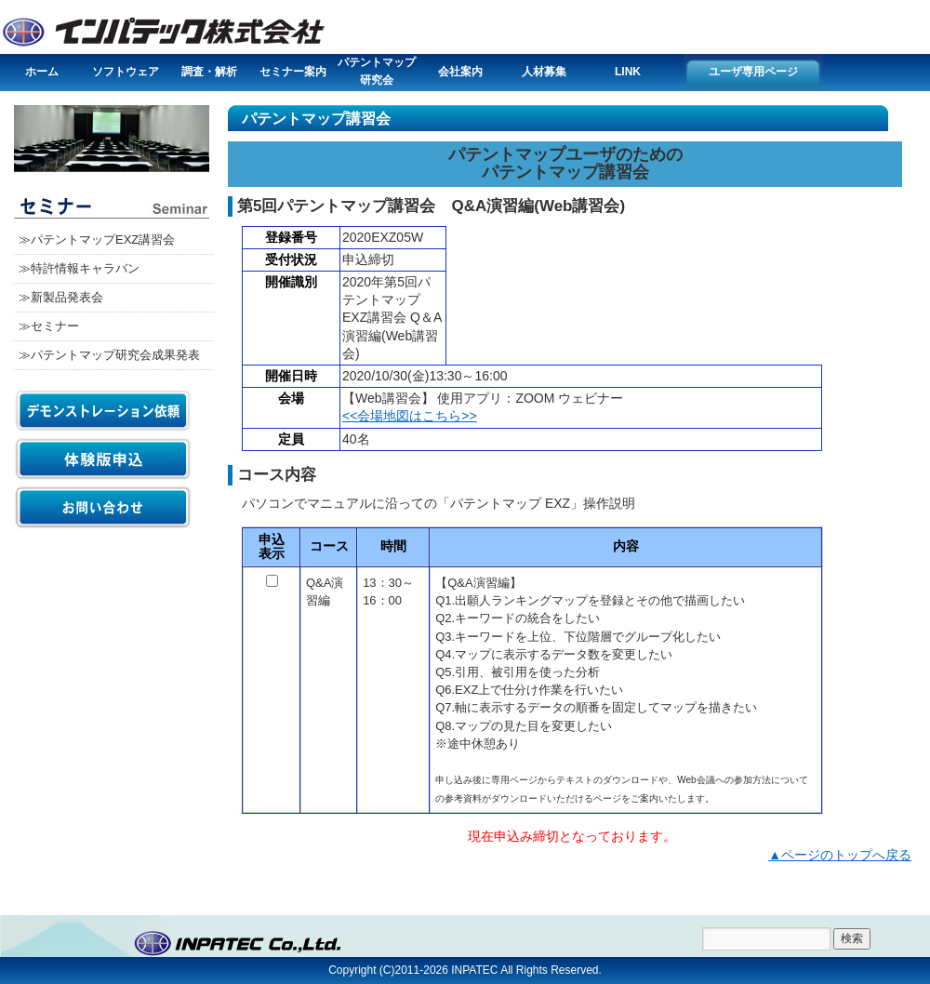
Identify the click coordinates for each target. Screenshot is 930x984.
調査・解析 (209, 71)
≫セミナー (49, 326)
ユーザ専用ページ (753, 71)
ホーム (42, 71)
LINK (628, 71)
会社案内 (460, 71)
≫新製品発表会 (61, 297)
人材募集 (544, 71)
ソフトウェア (125, 71)
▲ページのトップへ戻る (839, 854)
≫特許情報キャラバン (79, 268)
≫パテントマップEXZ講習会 (97, 239)
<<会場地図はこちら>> (409, 415)
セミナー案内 (292, 71)
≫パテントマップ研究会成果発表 (109, 355)
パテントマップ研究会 (377, 71)
